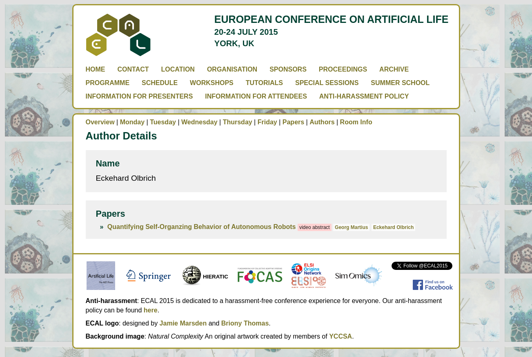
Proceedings (343, 69)
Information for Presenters (139, 96)
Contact (133, 69)
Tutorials (264, 82)
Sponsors (288, 69)
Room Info (356, 122)
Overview (100, 122)
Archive (394, 69)
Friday (267, 122)
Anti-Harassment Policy (364, 96)
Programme (108, 82)
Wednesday (199, 122)
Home (95, 69)
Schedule (160, 82)
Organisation (232, 69)
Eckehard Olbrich (393, 227)
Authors (321, 122)
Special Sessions (326, 82)
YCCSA (340, 336)
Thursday (237, 122)
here (151, 310)
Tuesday (163, 122)
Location (178, 69)
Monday (132, 122)
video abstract (314, 227)
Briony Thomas (245, 323)
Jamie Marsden (183, 323)
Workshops (212, 82)
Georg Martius (351, 227)
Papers (293, 122)
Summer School (400, 82)
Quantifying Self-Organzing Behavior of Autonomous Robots (201, 226)
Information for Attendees (256, 96)
